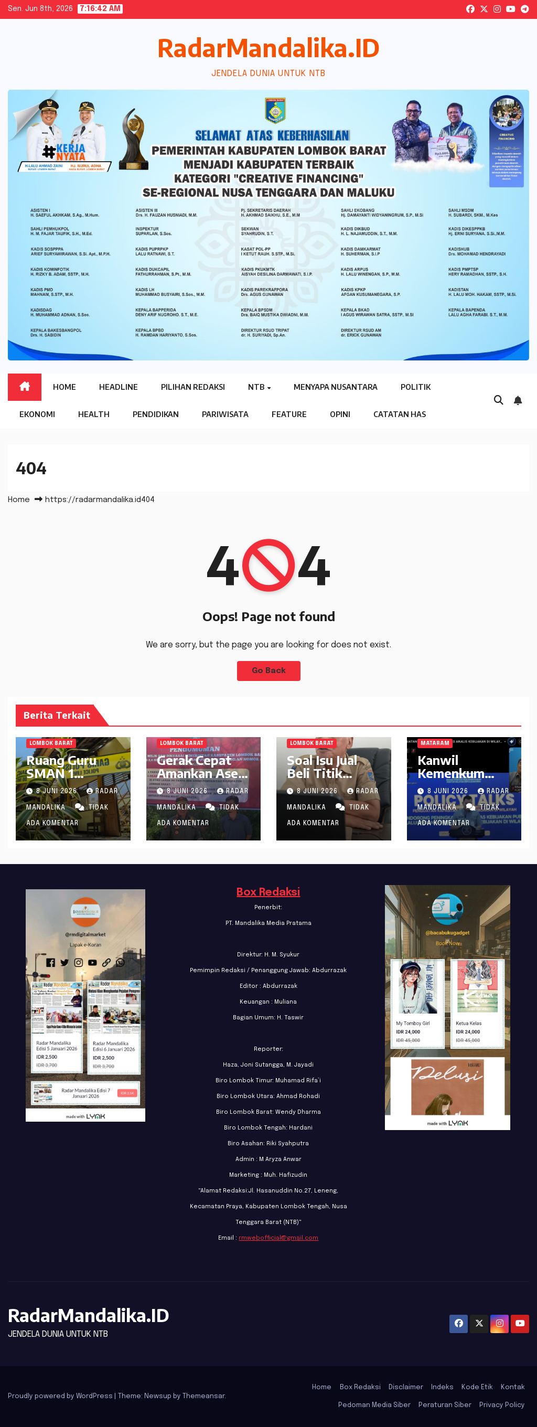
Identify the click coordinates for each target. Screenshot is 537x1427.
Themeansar (203, 1396)
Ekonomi (37, 414)
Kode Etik (477, 1387)
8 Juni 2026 (57, 792)
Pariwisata (225, 414)
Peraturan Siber (444, 1405)
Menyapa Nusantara (336, 386)
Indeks (442, 1387)
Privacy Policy (502, 1405)
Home (64, 386)
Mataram (435, 743)
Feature (289, 414)
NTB (257, 386)
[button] (498, 401)
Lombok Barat (51, 743)
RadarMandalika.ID (268, 47)
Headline (118, 386)
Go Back (269, 671)
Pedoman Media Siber (374, 1405)
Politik (416, 386)
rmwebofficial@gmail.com (278, 1238)
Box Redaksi (268, 892)
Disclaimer (406, 1387)
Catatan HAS (399, 414)
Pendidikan (156, 414)
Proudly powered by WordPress (61, 1396)
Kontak (513, 1387)
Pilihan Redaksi (193, 386)
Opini (340, 414)
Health (94, 414)
